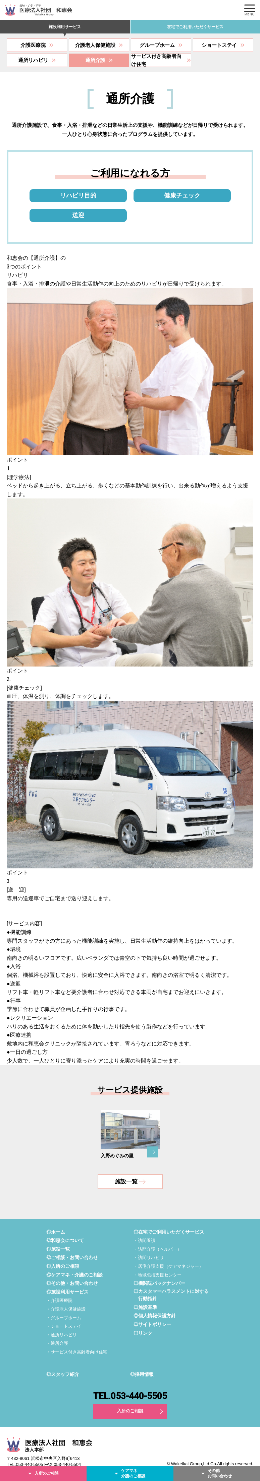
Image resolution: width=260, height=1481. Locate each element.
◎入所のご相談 (62, 1266)
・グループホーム (63, 1317)
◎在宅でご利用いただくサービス (169, 1232)
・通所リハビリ (61, 1334)
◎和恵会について (65, 1240)
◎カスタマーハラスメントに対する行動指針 (171, 1295)
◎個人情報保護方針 (155, 1315)
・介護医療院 (59, 1300)
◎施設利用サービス (67, 1292)
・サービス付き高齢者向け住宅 (76, 1351)
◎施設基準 (145, 1307)
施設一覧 (130, 1181)
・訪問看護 (144, 1240)
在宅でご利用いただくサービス (195, 26)
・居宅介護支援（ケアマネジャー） (168, 1266)
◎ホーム (55, 1232)
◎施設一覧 (58, 1249)
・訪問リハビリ (149, 1257)
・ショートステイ (63, 1326)
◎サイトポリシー (152, 1324)
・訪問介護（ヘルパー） (157, 1249)
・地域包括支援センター (157, 1274)
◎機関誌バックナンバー (159, 1283)
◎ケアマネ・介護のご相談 (74, 1274)
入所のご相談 (130, 1410)
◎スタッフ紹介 (62, 1374)
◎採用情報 (142, 1374)
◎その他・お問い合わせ (72, 1283)
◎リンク (143, 1333)
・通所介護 (57, 1343)
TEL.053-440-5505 (130, 1396)
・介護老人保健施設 (66, 1309)
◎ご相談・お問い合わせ (72, 1257)
